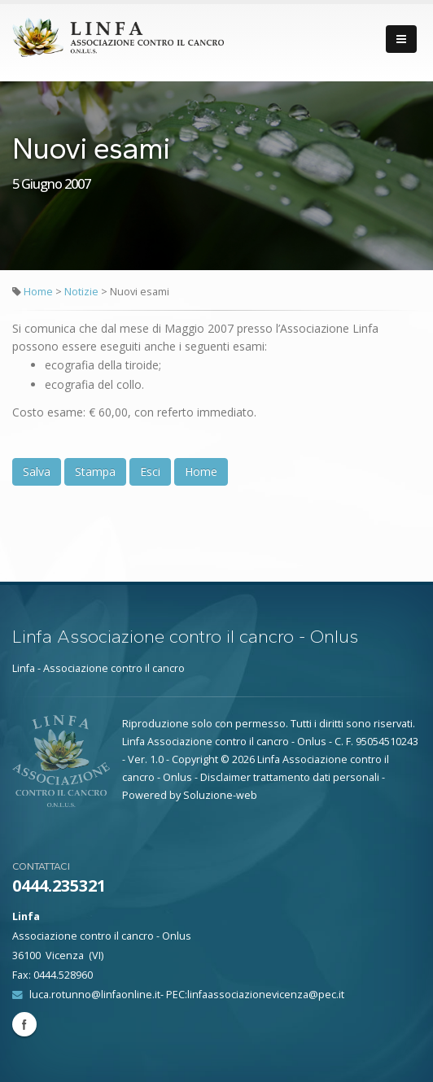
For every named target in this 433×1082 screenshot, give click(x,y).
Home (38, 292)
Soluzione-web (220, 795)
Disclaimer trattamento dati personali (289, 777)
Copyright (195, 759)
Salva (36, 471)
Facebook (24, 1024)
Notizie (82, 292)
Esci (150, 471)
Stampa (95, 471)
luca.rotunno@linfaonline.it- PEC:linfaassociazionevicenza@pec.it (186, 994)
